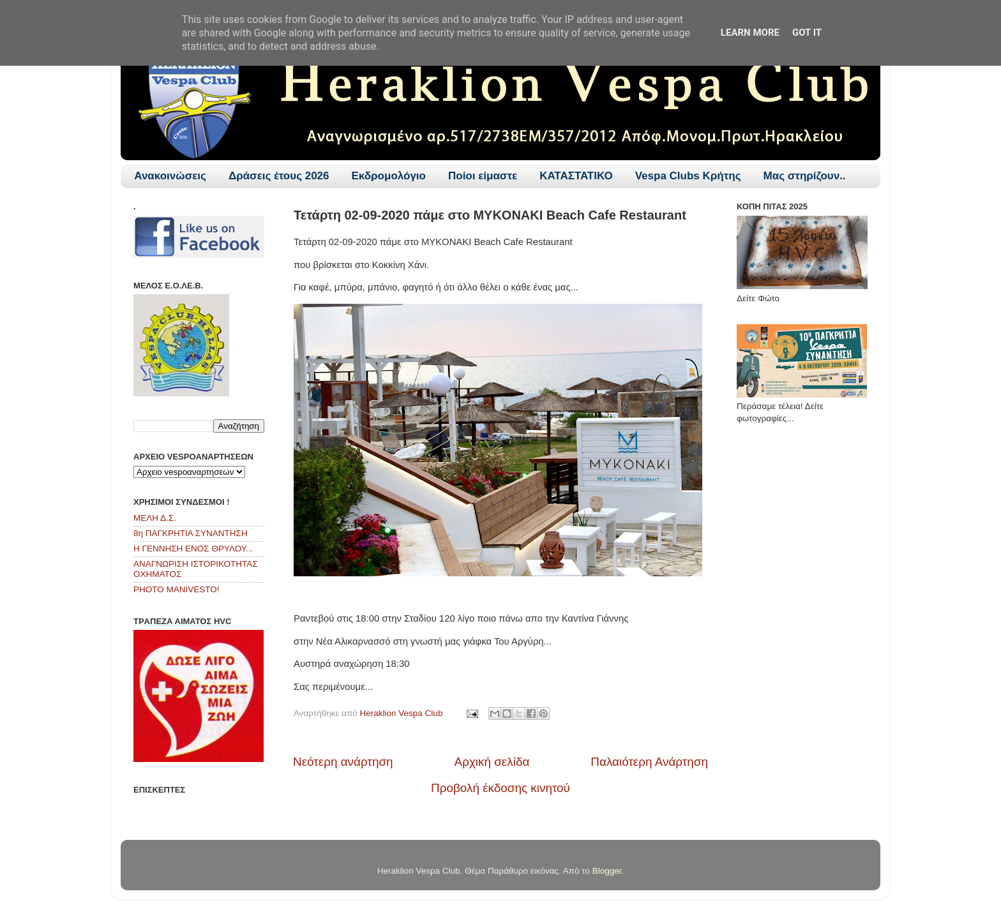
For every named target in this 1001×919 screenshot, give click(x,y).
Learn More (750, 32)
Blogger (607, 871)
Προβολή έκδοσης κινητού (500, 788)
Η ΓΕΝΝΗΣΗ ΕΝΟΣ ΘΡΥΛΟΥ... (193, 548)
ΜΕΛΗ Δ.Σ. (154, 518)
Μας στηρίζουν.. (805, 176)
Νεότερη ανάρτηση (343, 761)
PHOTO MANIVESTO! (176, 589)
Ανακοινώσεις (170, 176)
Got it (807, 32)
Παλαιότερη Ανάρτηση (649, 761)
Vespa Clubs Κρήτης (688, 176)
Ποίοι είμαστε (482, 176)
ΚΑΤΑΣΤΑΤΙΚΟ (576, 176)
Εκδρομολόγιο (389, 176)
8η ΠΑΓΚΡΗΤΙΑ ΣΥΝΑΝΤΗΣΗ (190, 533)
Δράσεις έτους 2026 (279, 176)
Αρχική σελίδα (492, 761)
